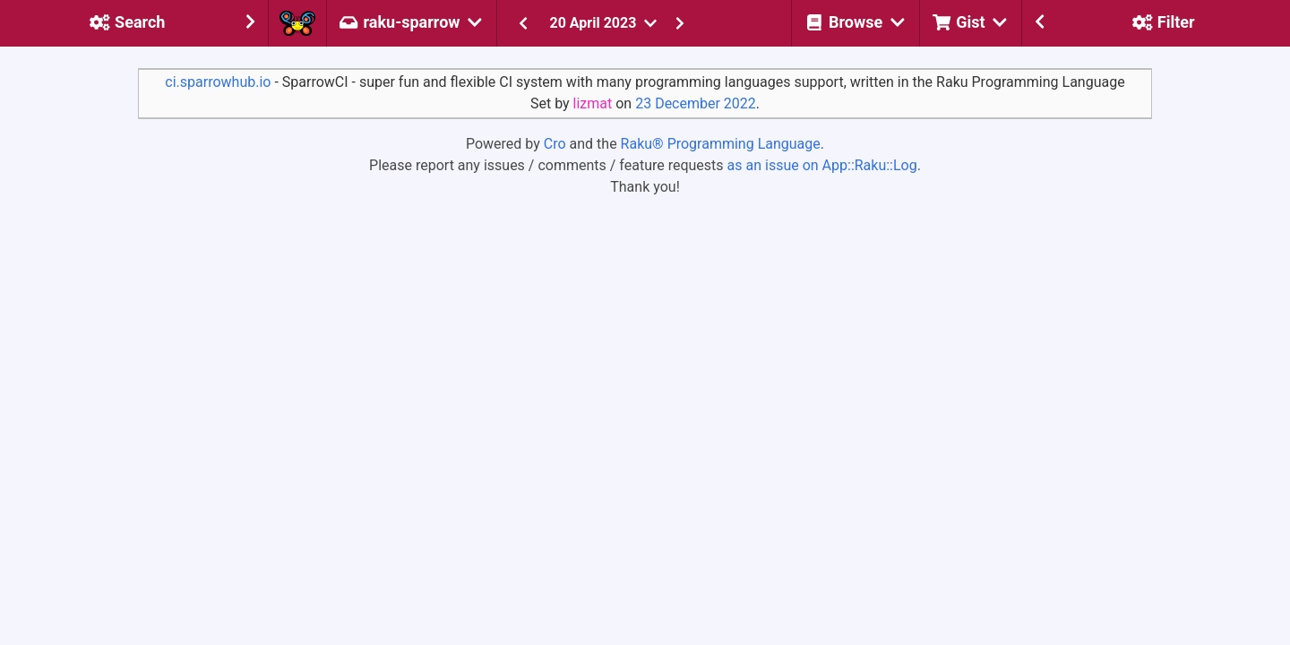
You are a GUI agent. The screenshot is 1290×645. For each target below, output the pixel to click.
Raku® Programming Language (721, 143)
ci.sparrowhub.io (218, 81)
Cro (555, 143)
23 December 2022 (695, 103)
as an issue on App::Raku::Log (822, 165)
